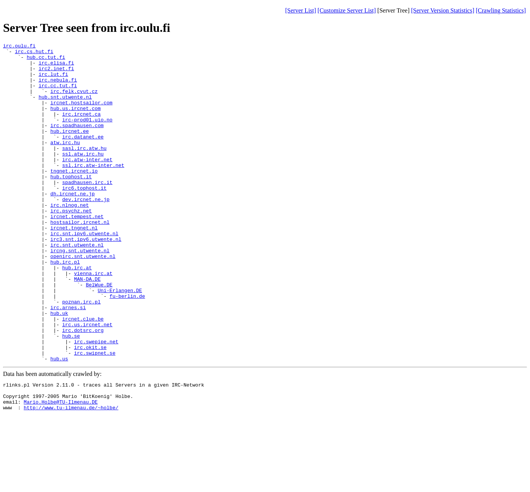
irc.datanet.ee (82, 155)
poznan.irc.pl (81, 354)
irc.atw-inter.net (87, 183)
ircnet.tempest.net (76, 251)
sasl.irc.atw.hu (84, 169)
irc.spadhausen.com (76, 142)
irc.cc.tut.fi (58, 94)
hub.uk (59, 367)
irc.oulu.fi (19, 46)
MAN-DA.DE (87, 326)
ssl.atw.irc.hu (82, 176)
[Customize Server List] (347, 10)
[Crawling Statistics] (501, 10)
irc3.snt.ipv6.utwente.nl (85, 278)
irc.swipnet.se (94, 415)
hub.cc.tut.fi (46, 60)
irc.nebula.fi (58, 87)
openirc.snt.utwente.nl (83, 299)
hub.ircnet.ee (69, 149)
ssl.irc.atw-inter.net (93, 190)
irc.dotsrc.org (82, 388)
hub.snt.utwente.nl (65, 108)
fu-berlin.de (127, 347)
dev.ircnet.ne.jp (86, 231)
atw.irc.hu (65, 162)
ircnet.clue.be (82, 374)
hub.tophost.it (71, 203)
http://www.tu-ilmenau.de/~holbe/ (71, 476)
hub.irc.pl (65, 306)
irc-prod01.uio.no (87, 135)
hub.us (59, 422)
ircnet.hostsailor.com (81, 115)
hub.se (71, 394)
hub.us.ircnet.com (75, 121)
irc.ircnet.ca (81, 128)
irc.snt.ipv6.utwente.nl (84, 272)
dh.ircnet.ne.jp (72, 224)
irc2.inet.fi (56, 74)
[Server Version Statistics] (442, 10)
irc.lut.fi (53, 80)
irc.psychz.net (71, 244)
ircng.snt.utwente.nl (80, 292)
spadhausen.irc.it (87, 210)
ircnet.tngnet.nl (74, 265)
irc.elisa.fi (56, 67)
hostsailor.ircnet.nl (80, 258)
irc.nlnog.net (69, 237)
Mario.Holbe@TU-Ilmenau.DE (61, 470)
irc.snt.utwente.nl (76, 285)
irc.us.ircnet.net (87, 381)
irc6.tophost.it (84, 217)
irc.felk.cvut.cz (74, 101)
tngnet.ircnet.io (74, 196)
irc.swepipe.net (96, 401)
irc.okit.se (90, 408)
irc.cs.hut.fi (34, 53)
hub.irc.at (77, 313)
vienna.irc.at (93, 319)
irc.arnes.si (68, 360)
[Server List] (300, 10)
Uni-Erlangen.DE (120, 340)
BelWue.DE (99, 333)
